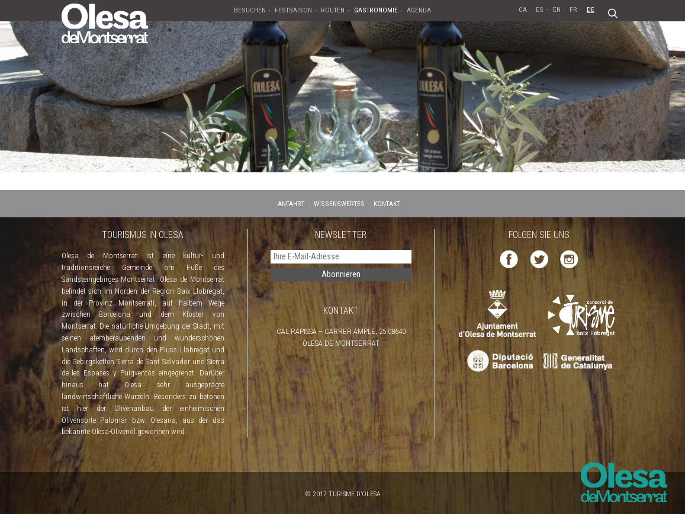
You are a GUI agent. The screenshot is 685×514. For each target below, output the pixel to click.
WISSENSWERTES (339, 204)
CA (523, 9)
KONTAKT (387, 204)
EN (557, 9)
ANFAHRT (291, 204)
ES (540, 9)
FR (573, 9)
